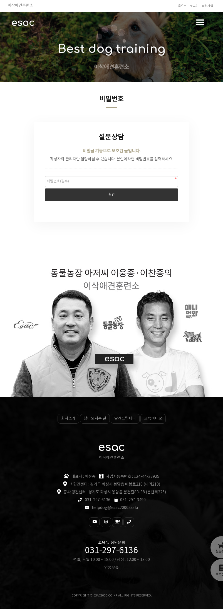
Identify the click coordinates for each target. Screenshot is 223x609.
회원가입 (207, 6)
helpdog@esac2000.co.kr (115, 508)
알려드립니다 (125, 418)
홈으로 (182, 6)
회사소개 (68, 418)
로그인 (194, 6)
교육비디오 (153, 418)
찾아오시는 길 (95, 418)
